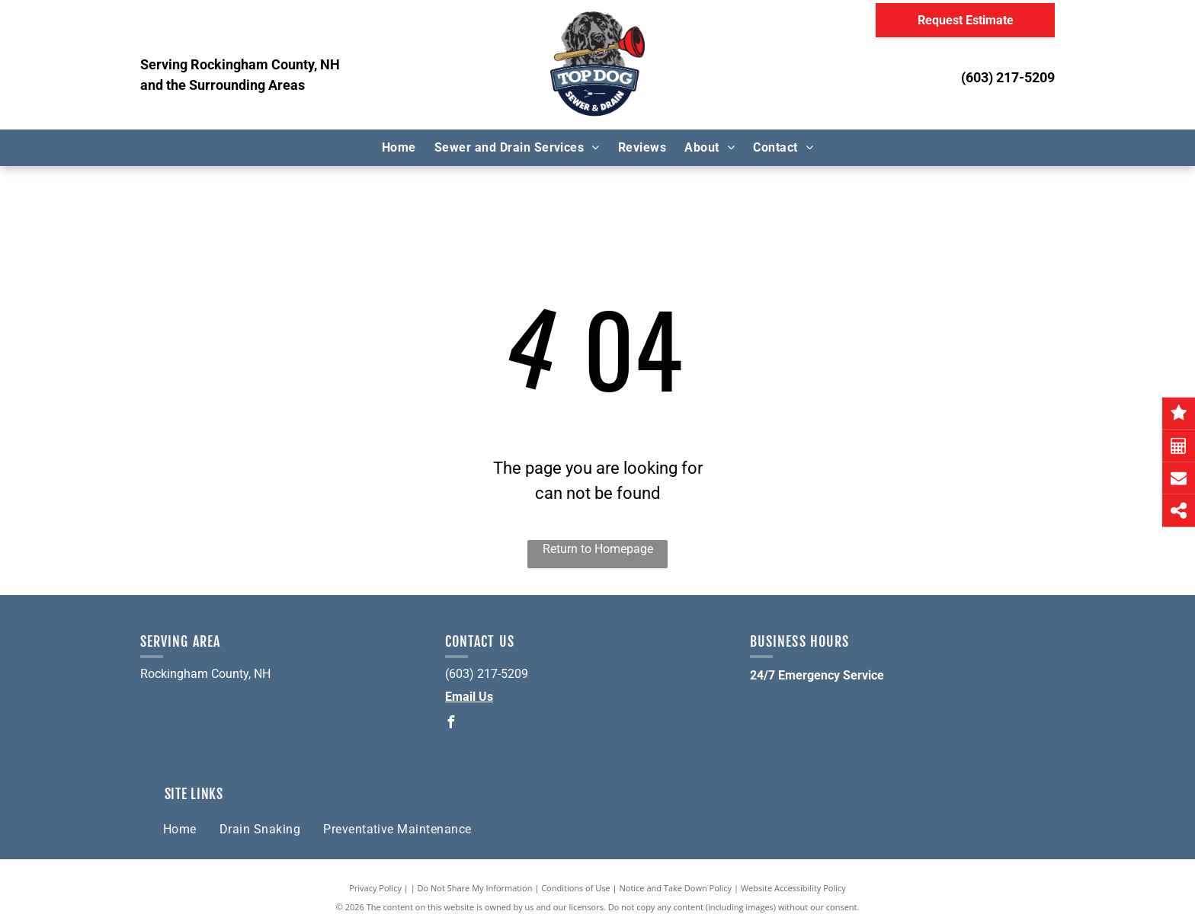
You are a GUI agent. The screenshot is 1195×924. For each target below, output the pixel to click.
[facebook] (451, 724)
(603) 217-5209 (1008, 77)
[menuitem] (399, 147)
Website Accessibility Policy (793, 888)
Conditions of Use (575, 888)
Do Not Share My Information (475, 888)
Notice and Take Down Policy (676, 888)
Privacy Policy (375, 888)
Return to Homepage (598, 549)
